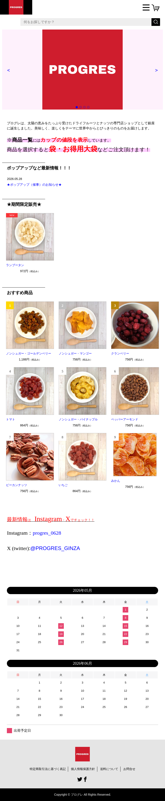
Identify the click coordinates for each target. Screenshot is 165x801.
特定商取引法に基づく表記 (48, 769)
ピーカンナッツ (16, 485)
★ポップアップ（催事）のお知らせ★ (34, 184)
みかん (115, 480)
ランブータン (15, 265)
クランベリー (120, 353)
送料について (109, 769)
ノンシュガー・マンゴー (75, 353)
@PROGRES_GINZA (55, 548)
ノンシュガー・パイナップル (78, 419)
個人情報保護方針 (83, 769)
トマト (10, 419)
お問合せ (129, 769)
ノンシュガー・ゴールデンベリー (28, 353)
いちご (63, 485)
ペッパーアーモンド (124, 419)
